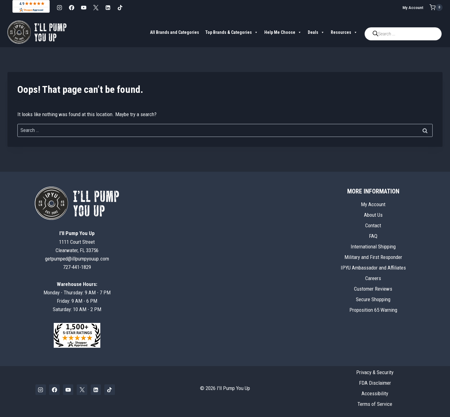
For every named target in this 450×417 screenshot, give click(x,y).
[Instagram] (59, 7)
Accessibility (374, 393)
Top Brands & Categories (231, 32)
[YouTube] (83, 7)
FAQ (373, 236)
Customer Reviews (373, 289)
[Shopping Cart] (436, 7)
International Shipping (373, 246)
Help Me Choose (283, 32)
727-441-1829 (77, 267)
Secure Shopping (373, 299)
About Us (373, 215)
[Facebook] (71, 7)
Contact (373, 225)
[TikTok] (120, 7)
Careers (373, 278)
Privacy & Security (374, 372)
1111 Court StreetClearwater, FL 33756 (77, 241)
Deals (316, 32)
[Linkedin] (107, 7)
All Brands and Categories (174, 32)
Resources (344, 32)
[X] (95, 7)
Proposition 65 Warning (373, 310)
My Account (412, 7)
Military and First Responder (373, 257)
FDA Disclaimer (375, 383)
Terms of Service (374, 404)
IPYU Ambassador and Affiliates (373, 268)
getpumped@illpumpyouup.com (77, 259)
